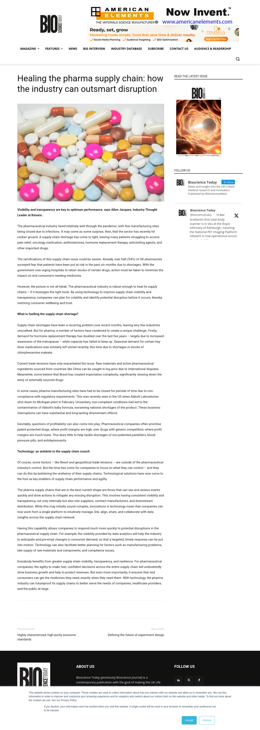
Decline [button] (207, 720)
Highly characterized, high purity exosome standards (46, 637)
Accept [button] (189, 720)
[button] (238, 59)
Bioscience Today (202, 210)
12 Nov (220, 215)
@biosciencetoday (200, 215)
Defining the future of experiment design (136, 635)
